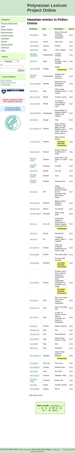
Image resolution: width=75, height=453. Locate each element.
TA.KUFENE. (34, 263)
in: (2, 61)
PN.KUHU (33, 326)
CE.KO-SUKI (34, 152)
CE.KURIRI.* (34, 339)
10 (42, 408)
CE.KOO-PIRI (35, 104)
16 (43, 410)
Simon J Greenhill (24, 449)
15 (60, 408)
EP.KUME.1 (34, 363)
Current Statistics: (9, 77)
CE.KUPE (33, 385)
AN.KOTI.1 (34, 171)
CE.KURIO (34, 344)
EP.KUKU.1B (34, 308)
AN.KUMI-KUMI (33, 380)
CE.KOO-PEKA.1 (33, 76)
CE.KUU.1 (34, 233)
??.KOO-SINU (35, 142)
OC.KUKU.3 (34, 317)
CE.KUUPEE (34, 389)
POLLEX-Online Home (9, 23)
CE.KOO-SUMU (33, 166)
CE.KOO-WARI (35, 214)
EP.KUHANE (34, 254)
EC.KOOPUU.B (35, 129)
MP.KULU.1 (34, 348)
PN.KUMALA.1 (35, 355)
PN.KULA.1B (34, 334)
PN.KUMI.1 (34, 371)
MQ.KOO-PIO (35, 97)
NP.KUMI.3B (34, 375)
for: (2, 64)
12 (50, 408)
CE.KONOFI (34, 46)
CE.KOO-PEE (35, 69)
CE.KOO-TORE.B (33, 181)
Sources (4, 41)
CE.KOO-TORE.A (33, 176)
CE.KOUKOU (35, 203)
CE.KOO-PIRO (35, 113)
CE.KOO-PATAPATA (34, 55)
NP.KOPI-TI (34, 120)
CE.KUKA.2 (34, 300)
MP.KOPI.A (34, 91)
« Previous (55, 405)
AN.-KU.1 (33, 224)
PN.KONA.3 (34, 35)
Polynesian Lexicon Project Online (47, 8)
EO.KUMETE (35, 367)
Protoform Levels (7, 35)
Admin (3, 50)
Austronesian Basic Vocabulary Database (13, 109)
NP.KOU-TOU (35, 209)
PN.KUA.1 (33, 239)
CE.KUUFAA (34, 248)
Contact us (57, 449)
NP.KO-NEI (34, 42)
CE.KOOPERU (35, 84)
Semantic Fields (6, 44)
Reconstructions (7, 32)
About (3, 26)
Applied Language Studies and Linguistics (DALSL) (13, 100)
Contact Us (5, 47)
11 (46, 408)
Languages (5, 38)
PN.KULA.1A (34, 330)
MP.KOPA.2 (34, 50)
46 (49, 410)
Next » (55, 410)
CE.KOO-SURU (33, 159)
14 (56, 408)
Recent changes (7, 29)
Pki (71, 35)
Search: (5, 57)
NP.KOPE (33, 61)
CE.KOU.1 (34, 192)
